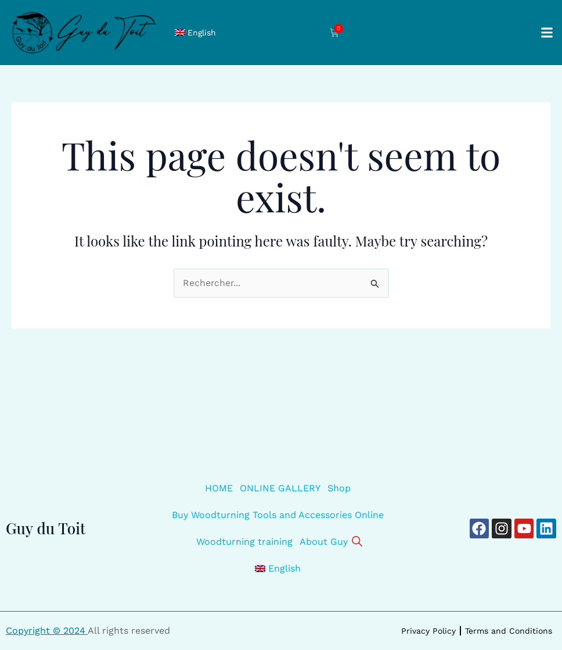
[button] (546, 32)
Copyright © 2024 (47, 630)
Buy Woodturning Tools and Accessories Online (278, 514)
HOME (219, 488)
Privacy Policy (428, 630)
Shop (339, 488)
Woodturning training (244, 541)
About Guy (324, 541)
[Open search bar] (357, 540)
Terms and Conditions (508, 630)
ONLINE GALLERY (280, 488)
